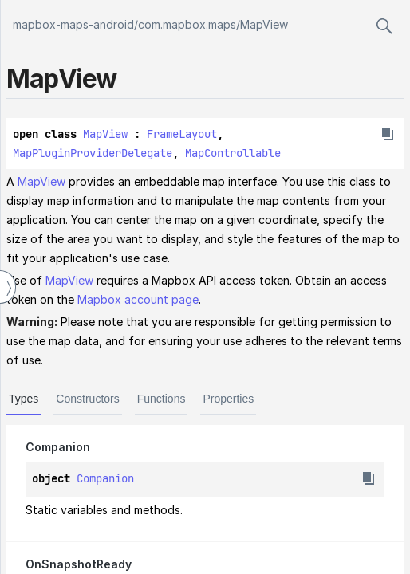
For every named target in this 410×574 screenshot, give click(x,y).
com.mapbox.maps (187, 24)
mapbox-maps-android (73, 24)
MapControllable (233, 153)
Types (23, 398)
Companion (105, 478)
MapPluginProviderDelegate (92, 153)
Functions (161, 398)
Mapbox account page (138, 299)
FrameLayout (182, 134)
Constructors (87, 398)
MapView (264, 24)
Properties (228, 398)
